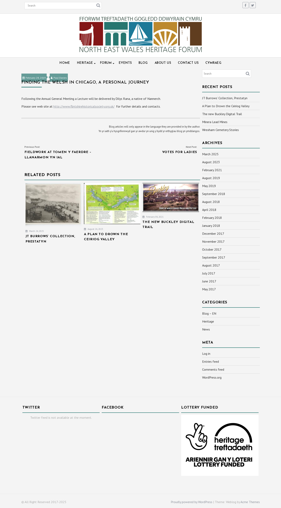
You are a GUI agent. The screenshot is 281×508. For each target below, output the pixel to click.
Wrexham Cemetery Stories (220, 130)
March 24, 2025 (34, 231)
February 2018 (212, 218)
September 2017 (213, 257)
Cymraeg (213, 63)
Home (65, 63)
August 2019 (211, 178)
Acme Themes (250, 502)
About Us (163, 63)
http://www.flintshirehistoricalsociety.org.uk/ (84, 106)
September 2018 (213, 194)
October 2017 (211, 249)
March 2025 (210, 154)
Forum (106, 63)
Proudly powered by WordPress (191, 502)
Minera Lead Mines (214, 122)
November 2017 (213, 241)
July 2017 (208, 273)
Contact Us (188, 63)
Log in (206, 354)
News (206, 329)
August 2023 (211, 162)
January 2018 (211, 226)
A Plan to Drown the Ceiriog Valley (225, 106)
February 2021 (212, 170)
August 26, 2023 (93, 229)
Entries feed (210, 361)
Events (125, 63)
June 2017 (209, 281)
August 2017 (211, 265)
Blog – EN (209, 313)
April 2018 (209, 210)
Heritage (85, 63)
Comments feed (213, 369)
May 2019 (209, 186)
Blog (143, 63)
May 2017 (209, 289)
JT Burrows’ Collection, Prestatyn (224, 98)
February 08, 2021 (152, 216)
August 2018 (211, 202)
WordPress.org (211, 377)
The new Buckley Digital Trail (222, 114)
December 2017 (213, 233)
